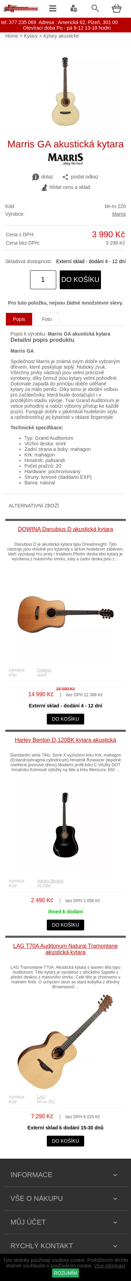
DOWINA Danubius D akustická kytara (65, 529)
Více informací (109, 1265)
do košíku (80, 279)
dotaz (42, 177)
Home (11, 36)
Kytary (31, 36)
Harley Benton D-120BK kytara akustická (65, 740)
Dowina (44, 670)
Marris (119, 214)
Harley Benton (50, 881)
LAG (41, 1097)
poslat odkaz (80, 177)
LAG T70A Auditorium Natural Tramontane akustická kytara (65, 949)
